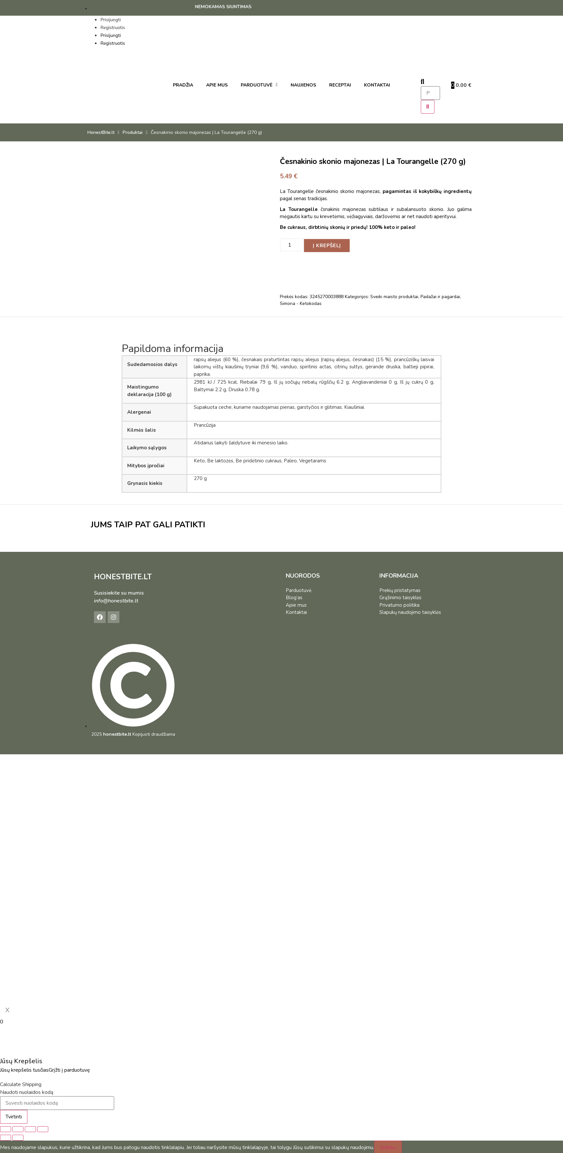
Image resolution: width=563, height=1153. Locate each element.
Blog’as (294, 596)
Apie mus (296, 603)
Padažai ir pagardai (440, 295)
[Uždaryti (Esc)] (42, 1128)
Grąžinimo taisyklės (400, 596)
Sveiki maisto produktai (394, 295)
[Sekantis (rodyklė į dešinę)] (17, 1136)
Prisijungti (110, 20)
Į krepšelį (327, 244)
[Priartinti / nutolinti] (5, 1128)
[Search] (428, 107)
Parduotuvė (299, 588)
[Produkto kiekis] (292, 244)
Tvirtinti (14, 1115)
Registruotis (112, 27)
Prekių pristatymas (399, 588)
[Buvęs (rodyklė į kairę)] (5, 1136)
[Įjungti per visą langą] (17, 1128)
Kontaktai (296, 611)
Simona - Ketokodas (301, 302)
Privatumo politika (399, 603)
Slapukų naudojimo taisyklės (410, 611)
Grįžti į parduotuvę (69, 1068)
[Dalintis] (30, 1128)
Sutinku (388, 1146)
